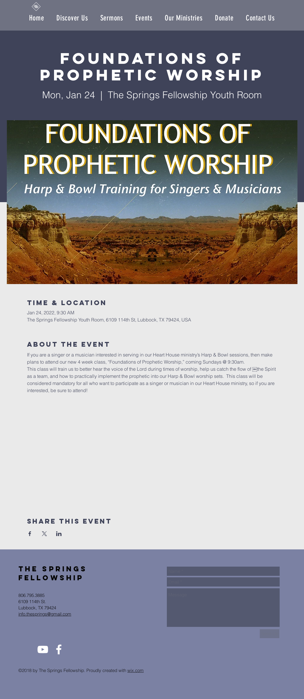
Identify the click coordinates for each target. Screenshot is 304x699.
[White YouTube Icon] (42, 649)
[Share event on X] (44, 533)
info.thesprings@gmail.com (44, 614)
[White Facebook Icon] (58, 649)
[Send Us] (269, 633)
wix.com (135, 670)
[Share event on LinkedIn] (59, 533)
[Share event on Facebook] (30, 533)
